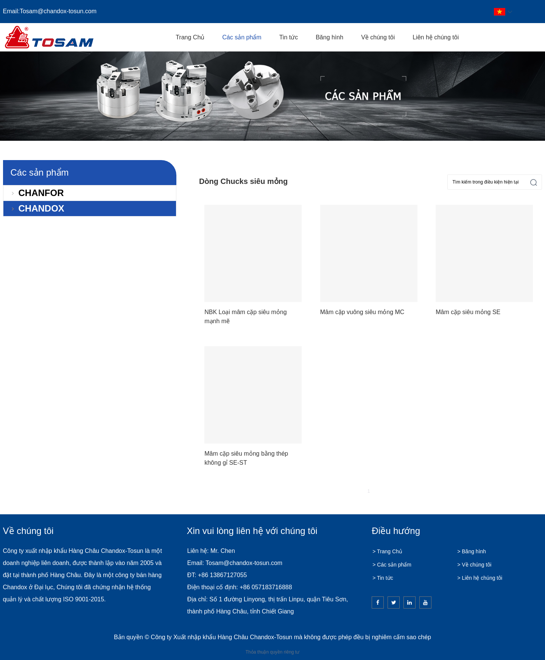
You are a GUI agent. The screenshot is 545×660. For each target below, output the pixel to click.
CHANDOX (41, 208)
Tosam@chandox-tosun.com (58, 11)
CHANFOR (41, 193)
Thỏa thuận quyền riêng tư (272, 652)
